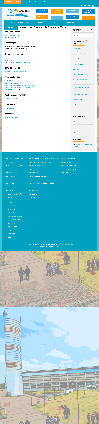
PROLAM (75, 127)
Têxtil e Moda (76, 105)
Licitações (64, 173)
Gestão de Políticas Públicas (81, 74)
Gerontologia (76, 69)
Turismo (75, 110)
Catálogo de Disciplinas (11, 117)
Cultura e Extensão (57, 11)
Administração (24, 23)
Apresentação (77, 48)
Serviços (84, 23)
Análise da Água (66, 162)
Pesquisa (57, 18)
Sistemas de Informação (80, 94)
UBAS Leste (11, 234)
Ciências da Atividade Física (81, 59)
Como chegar (12, 209)
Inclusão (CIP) (72, 10)
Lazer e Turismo (10, 183)
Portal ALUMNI (12, 227)
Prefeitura (11, 230)
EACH (10, 23)
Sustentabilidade (77, 99)
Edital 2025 (7, 81)
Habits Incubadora (14, 220)
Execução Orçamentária (69, 169)
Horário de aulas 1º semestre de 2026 (15, 71)
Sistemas (72, 16)
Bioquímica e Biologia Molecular (82, 54)
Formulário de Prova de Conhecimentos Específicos (19, 87)
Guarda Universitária (15, 216)
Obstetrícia (9, 190)
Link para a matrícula (10, 89)
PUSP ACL (11, 27)
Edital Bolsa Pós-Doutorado (12, 99)
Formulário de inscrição (11, 83)
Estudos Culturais (78, 64)
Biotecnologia (10, 162)
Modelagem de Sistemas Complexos (41, 180)
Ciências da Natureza (12, 169)
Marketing (8, 187)
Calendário (11, 205)
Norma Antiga (8, 60)
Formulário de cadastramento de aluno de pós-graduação (20, 85)
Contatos (11, 213)
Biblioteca (41, 23)
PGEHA (75, 132)
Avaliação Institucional (69, 166)
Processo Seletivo (9, 108)
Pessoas (70, 23)
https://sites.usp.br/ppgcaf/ (12, 35)
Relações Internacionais (88, 11)
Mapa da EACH (12, 223)
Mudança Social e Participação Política (42, 183)
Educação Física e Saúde (13, 166)
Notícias (88, 18)
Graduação (42, 10)
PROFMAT (75, 122)
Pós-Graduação (42, 16)
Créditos (10, 237)
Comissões (56, 23)
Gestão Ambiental (11, 176)
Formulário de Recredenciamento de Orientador (17, 62)
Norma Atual (8, 58)
